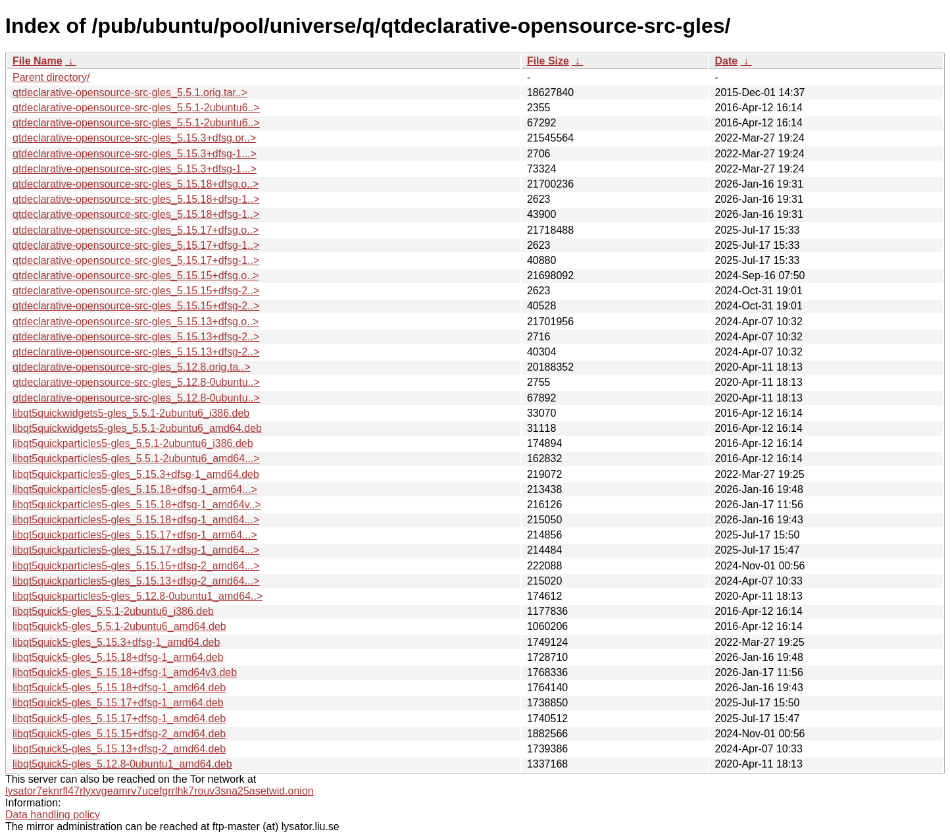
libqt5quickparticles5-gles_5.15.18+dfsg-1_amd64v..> (136, 504)
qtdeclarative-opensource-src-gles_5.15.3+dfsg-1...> (134, 153)
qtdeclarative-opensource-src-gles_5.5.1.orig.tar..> (129, 92)
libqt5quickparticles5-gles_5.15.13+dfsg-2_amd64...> (135, 581)
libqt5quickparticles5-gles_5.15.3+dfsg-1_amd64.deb (135, 474)
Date (726, 60)
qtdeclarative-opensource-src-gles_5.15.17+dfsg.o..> (135, 230)
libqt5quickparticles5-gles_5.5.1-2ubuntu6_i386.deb (132, 443)
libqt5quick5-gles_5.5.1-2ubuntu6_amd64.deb (119, 626)
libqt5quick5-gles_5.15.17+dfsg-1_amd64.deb (119, 718)
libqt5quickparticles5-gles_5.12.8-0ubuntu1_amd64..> (137, 596)
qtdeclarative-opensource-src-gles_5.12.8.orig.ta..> (131, 367)
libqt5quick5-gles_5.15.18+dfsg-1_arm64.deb (118, 657)
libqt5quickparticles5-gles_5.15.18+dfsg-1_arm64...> (134, 489)
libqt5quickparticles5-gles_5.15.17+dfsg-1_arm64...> (134, 534)
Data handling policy (52, 814)
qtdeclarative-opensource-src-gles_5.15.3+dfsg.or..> (134, 138)
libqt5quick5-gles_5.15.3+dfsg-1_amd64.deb (116, 642)
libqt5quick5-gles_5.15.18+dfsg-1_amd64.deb (119, 687)
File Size (548, 60)
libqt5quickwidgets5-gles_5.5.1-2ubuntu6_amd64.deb (137, 428)
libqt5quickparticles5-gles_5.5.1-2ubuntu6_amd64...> (136, 458)
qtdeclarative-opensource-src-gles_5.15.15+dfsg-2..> (135, 290)
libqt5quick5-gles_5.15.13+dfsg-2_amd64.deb (119, 748)
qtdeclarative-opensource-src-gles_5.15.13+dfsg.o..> (135, 321)
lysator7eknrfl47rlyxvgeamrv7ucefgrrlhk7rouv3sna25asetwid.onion (159, 791)
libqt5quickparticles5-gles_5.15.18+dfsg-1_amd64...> (135, 519)
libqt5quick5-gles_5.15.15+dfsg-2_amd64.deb (119, 733)
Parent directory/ (50, 77)
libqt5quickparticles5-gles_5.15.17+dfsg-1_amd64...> (135, 550)
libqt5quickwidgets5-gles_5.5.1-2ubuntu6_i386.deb (130, 413)
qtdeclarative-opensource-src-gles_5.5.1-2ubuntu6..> (136, 107)
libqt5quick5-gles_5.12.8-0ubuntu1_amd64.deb (122, 764)
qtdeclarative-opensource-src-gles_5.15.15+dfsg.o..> (135, 275)
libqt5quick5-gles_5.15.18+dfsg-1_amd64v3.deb (124, 672)
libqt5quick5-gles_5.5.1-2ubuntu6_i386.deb (113, 611)
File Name (37, 60)
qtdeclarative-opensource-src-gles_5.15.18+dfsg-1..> (135, 199)
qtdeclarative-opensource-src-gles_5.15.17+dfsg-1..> (135, 245)
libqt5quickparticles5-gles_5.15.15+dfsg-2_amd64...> (135, 565)
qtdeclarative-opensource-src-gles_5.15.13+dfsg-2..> (135, 336)
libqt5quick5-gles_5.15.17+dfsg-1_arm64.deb (118, 702)
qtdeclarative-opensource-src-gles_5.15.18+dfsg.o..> (135, 184)
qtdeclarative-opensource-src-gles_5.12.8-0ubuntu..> (136, 382)
